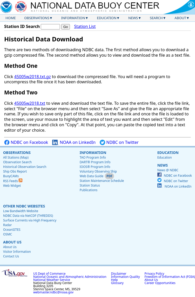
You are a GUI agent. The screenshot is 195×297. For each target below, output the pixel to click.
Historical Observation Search (24, 167)
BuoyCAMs (11, 176)
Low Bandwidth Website (20, 211)
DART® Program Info (95, 162)
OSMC (7, 234)
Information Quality (125, 276)
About (180, 18)
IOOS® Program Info (95, 167)
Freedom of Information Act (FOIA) (170, 276)
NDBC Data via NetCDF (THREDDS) (28, 215)
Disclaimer (118, 273)
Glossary (117, 283)
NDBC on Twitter (119, 142)
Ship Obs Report (15, 171)
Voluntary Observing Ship (98, 171)
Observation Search (17, 162)
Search (156, 18)
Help (114, 280)
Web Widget (12, 185)
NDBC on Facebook (26, 142)
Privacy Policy (154, 273)
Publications (89, 190)
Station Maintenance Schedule (102, 181)
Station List (85, 26)
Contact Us (11, 256)
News (133, 18)
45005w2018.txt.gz (32, 76)
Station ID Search (22, 26)
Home (10, 18)
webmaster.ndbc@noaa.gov (53, 292)
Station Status (90, 185)
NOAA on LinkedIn (74, 142)
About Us (12, 242)
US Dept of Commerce (49, 273)
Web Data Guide (91, 176)
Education (106, 18)
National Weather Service (51, 280)
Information (73, 18)
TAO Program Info (93, 157)
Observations (36, 18)
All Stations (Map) (16, 157)
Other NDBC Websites (24, 206)
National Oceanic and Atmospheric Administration (69, 276)
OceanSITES (12, 229)
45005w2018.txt (29, 103)
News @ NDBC (167, 170)
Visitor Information (17, 251)
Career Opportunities (160, 283)
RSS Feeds (12, 181)
